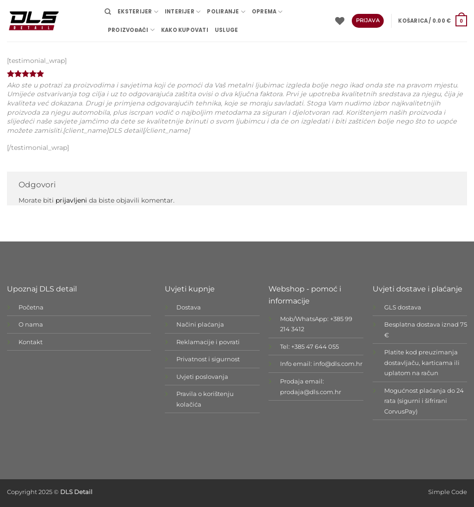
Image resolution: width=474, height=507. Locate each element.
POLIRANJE (226, 11)
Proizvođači (131, 29)
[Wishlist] (339, 21)
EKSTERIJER (138, 11)
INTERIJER (182, 11)
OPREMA (267, 11)
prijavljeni (71, 200)
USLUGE (226, 30)
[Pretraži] (108, 11)
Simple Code (447, 491)
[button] (432, 21)
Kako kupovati (184, 30)
